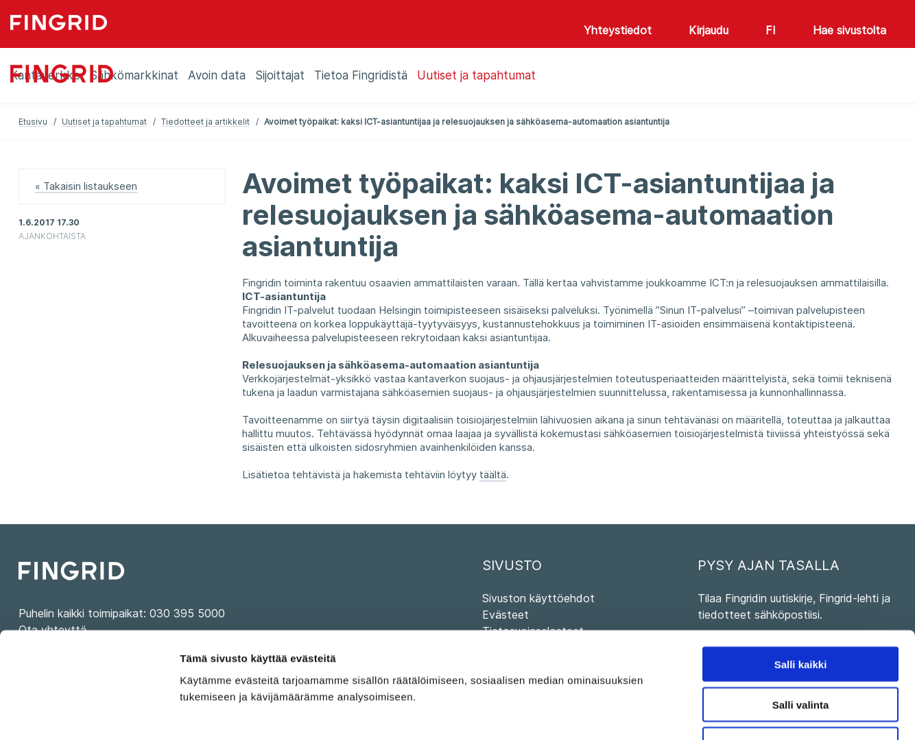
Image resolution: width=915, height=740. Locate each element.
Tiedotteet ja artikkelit (205, 121)
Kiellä (800, 652)
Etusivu (33, 121)
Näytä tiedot (733, 713)
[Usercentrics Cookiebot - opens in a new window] (89, 713)
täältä (492, 474)
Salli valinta (800, 612)
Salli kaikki (800, 572)
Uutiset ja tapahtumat (104, 121)
